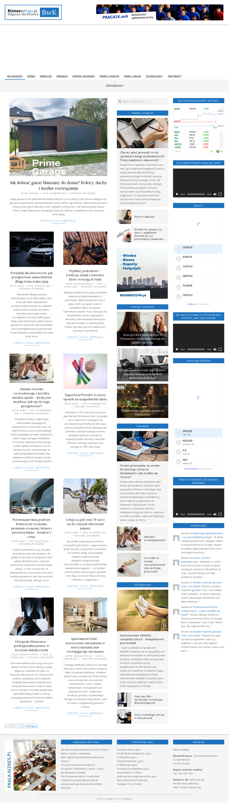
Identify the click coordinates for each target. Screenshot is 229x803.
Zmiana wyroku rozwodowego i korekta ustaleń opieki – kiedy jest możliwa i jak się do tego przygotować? (31, 397)
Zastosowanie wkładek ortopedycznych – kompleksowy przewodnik (142, 639)
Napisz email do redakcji (187, 769)
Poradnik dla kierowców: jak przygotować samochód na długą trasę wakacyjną (31, 277)
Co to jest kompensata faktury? (78, 764)
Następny (31, 726)
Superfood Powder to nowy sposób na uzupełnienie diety (85, 397)
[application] (198, 183)
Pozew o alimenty (144, 216)
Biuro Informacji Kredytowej (132, 780)
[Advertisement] (114, 48)
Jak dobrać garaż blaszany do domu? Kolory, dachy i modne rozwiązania (58, 185)
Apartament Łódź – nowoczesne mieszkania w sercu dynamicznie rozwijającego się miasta (85, 645)
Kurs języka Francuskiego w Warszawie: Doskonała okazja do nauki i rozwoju (142, 338)
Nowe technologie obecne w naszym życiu (149, 716)
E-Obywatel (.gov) (127, 757)
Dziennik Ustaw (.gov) (129, 749)
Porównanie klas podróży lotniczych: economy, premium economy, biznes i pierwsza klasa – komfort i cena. (31, 528)
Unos (111, 799)
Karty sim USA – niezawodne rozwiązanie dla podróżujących (148, 699)
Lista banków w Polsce (129, 772)
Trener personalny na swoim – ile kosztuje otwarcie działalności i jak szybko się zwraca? (141, 471)
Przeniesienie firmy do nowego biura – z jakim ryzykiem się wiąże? (200, 610)
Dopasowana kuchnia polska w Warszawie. (142, 412)
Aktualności (89, 193)
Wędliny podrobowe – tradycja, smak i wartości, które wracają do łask (85, 275)
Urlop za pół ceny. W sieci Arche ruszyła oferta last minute (85, 524)
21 (21, 726)
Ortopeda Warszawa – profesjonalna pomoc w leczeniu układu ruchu (31, 646)
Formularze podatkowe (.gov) (133, 768)
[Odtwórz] (177, 194)
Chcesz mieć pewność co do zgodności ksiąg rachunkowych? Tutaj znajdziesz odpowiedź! (142, 156)
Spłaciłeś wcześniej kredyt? (155, 538)
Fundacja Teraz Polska (129, 783)
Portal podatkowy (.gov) (130, 761)
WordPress (128, 799)
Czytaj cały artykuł (58, 220)
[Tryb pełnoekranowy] (220, 194)
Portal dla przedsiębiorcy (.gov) (134, 753)
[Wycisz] (215, 194)
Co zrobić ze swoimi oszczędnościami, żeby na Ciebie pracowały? (155, 564)
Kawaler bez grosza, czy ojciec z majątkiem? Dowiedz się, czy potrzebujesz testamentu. (149, 234)
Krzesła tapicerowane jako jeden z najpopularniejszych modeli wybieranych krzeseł (142, 374)
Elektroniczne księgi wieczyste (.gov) (137, 776)
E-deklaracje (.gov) (127, 764)
